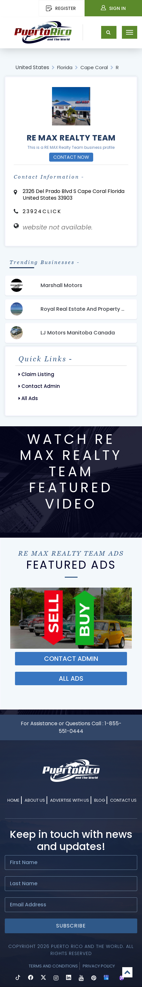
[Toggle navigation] (129, 32)
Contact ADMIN (71, 658)
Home (13, 800)
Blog (99, 800)
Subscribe (71, 925)
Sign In (113, 8)
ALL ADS (71, 678)
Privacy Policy (99, 966)
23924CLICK (42, 211)
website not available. (58, 227)
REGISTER (61, 8)
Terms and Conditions (53, 966)
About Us (35, 800)
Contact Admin (39, 386)
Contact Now (71, 157)
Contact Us (123, 800)
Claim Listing (36, 374)
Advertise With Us (69, 800)
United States (32, 67)
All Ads (28, 398)
